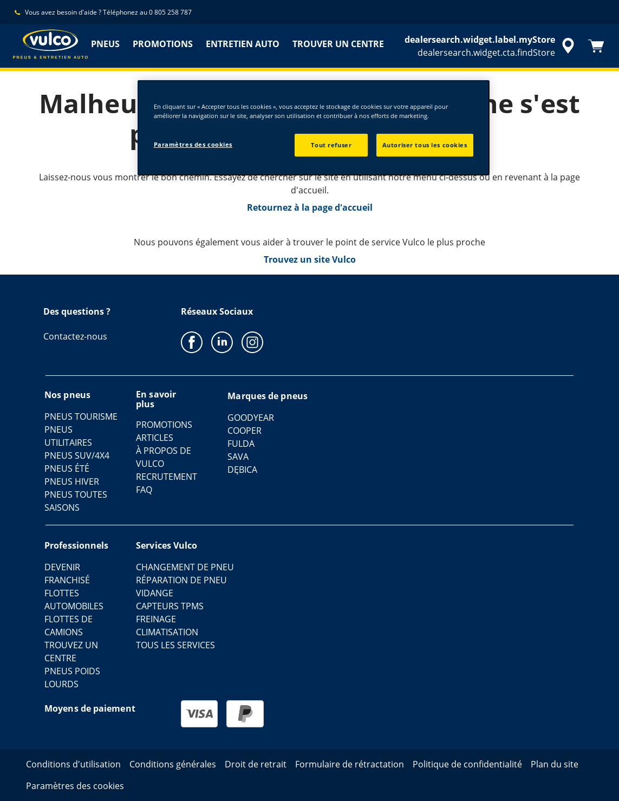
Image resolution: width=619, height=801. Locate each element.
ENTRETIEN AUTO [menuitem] (242, 44)
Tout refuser (331, 145)
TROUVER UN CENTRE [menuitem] (338, 44)
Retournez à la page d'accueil (310, 207)
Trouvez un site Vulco (310, 259)
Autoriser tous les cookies (424, 145)
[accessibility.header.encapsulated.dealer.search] (491, 46)
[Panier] (596, 46)
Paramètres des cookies (193, 144)
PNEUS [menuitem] (105, 44)
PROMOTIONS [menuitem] (163, 44)
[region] (314, 127)
